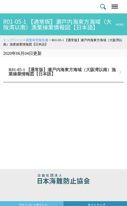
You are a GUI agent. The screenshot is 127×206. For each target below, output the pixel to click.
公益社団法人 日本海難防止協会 (63, 179)
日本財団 (63, 193)
